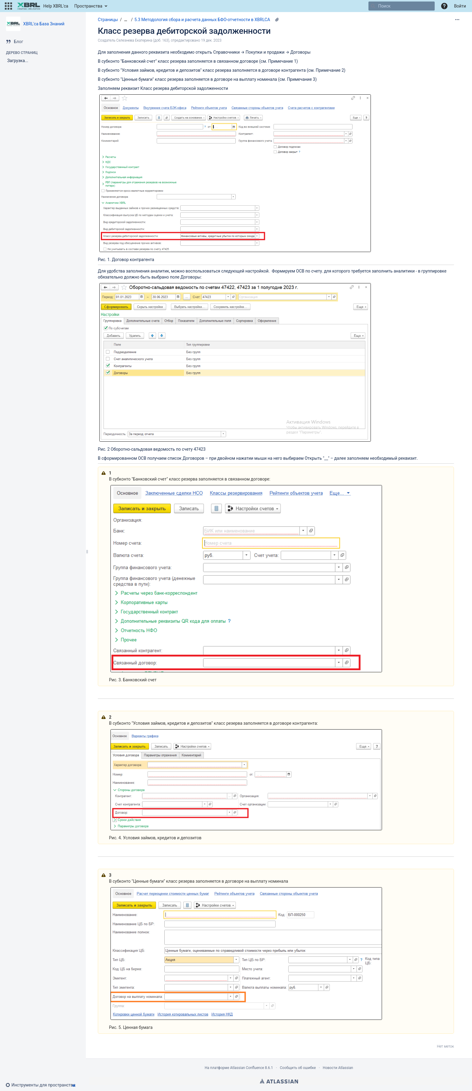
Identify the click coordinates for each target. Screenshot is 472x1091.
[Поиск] (373, 6)
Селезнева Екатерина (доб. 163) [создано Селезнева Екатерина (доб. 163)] (142, 40)
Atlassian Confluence (247, 1068)
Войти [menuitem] (460, 6)
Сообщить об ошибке (298, 1068)
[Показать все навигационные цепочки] (125, 19)
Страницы (108, 19)
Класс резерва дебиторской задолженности (184, 31)
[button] (8, 6)
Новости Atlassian (338, 1068)
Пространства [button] (88, 6)
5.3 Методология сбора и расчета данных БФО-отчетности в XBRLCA (202, 19)
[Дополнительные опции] (457, 19)
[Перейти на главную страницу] (42, 6)
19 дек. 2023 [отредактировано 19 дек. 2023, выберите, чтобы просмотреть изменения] (211, 40)
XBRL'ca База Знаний (43, 23)
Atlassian (279, 1081)
